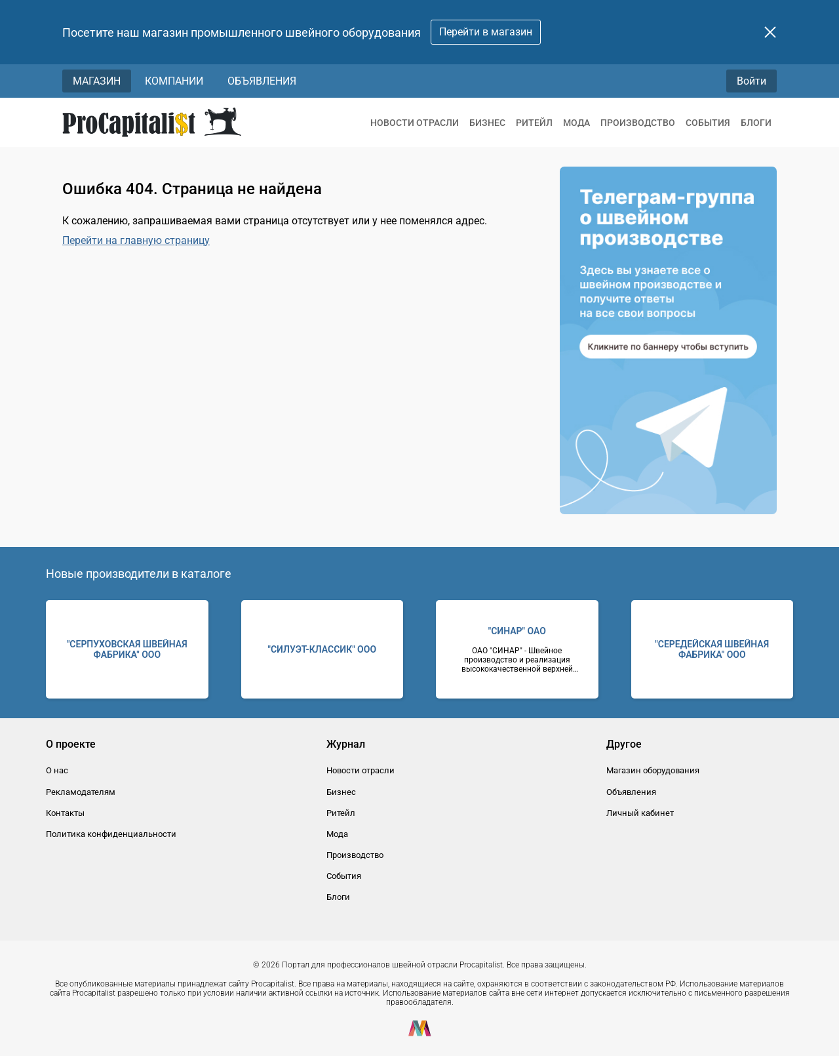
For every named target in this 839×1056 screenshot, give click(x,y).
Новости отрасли (414, 122)
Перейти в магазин (485, 32)
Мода (576, 122)
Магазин (97, 81)
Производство (637, 122)
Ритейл (534, 122)
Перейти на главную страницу (136, 240)
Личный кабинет (640, 813)
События (708, 122)
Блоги (756, 122)
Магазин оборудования (652, 770)
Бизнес (487, 122)
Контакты (65, 813)
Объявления (261, 81)
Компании (174, 81)
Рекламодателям (80, 792)
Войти (751, 81)
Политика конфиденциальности (111, 834)
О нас (57, 770)
